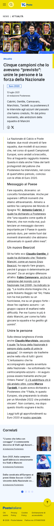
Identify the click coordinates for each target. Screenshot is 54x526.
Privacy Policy (14, 514)
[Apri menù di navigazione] (4, 4)
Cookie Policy (24, 514)
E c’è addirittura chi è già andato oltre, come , (28, 383)
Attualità (17, 16)
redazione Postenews (19, 95)
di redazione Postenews (13, 449)
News (6, 16)
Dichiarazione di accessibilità (38, 514)
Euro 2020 (14, 86)
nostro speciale (32, 417)
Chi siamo (5, 514)
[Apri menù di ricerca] (11, 4)
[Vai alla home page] (27, 4)
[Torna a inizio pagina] (47, 502)
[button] (22, 492)
